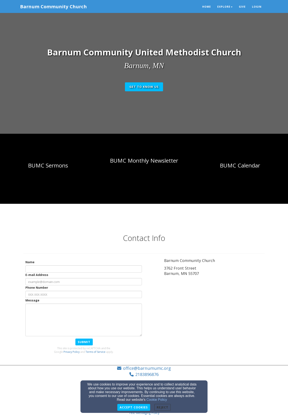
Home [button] (206, 6)
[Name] (83, 269)
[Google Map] (214, 309)
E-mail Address (36, 275)
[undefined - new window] (240, 165)
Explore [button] (225, 6)
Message (32, 300)
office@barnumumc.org (147, 368)
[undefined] (48, 165)
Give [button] (242, 6)
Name (30, 262)
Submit (84, 342)
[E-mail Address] (83, 281)
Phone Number (36, 288)
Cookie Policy (157, 399)
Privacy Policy (72, 352)
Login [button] (257, 6)
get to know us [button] (144, 87)
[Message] (83, 320)
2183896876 (147, 374)
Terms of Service (95, 352)
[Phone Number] (83, 294)
